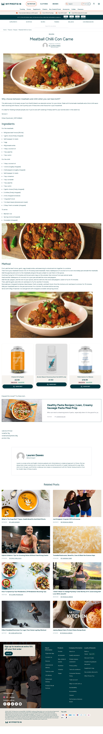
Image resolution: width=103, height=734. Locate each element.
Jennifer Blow (60, 416)
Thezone (10, 30)
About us (72, 651)
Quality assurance (74, 655)
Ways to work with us (75, 683)
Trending (22, 9)
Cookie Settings (9, 693)
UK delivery (48, 675)
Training (56, 22)
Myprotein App (49, 653)
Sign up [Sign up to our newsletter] (8, 653)
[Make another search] (52, 26)
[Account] (94, 4)
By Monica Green (67, 522)
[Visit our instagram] (4, 704)
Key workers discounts (91, 672)
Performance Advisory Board (75, 700)
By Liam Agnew (14, 522)
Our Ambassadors (88, 22)
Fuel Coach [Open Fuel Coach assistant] (85, 4)
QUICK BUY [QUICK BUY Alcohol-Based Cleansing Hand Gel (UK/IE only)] (51, 384)
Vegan (60, 673)
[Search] (67, 4)
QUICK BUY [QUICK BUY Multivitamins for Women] (85, 386)
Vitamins (44, 9)
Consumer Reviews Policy (74, 675)
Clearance (80, 9)
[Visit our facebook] (8, 704)
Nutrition (29, 22)
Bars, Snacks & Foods (55, 9)
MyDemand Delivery (48, 680)
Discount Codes (89, 658)
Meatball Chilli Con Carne (25, 30)
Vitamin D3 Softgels (17, 377)
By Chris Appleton (15, 633)
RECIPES (51, 34)
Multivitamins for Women (85, 377)
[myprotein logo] (11, 4)
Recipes (43, 22)
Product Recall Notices (49, 687)
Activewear (61, 655)
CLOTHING (44, 4)
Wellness (71, 22)
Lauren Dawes (35, 455)
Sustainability (73, 687)
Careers (71, 695)
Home (4, 30)
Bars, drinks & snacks (62, 660)
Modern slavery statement (73, 660)
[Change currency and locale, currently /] (20, 697)
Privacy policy (73, 665)
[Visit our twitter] (16, 704)
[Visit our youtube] (20, 704)
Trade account (73, 680)
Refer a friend (89, 653)
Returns (47, 661)
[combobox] (78, 4)
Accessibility (73, 691)
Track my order (49, 671)
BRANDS (55, 4)
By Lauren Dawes (55, 45)
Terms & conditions (74, 669)
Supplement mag (89, 668)
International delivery (49, 666)
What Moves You (89, 676)
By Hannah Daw (66, 558)
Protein (29, 9)
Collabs (73, 9)
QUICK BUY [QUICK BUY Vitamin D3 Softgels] (17, 386)
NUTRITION (31, 4)
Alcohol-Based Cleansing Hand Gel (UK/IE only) (51, 377)
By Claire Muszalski (16, 594)
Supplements (36, 9)
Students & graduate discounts (90, 663)
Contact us (48, 657)
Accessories (66, 9)
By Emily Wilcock (15, 558)
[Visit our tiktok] (12, 704)
